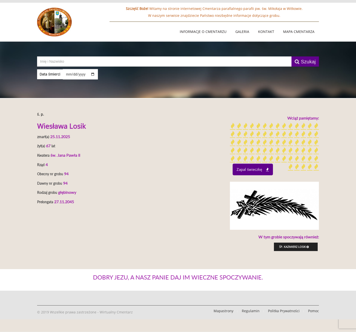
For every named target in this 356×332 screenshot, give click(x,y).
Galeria (242, 31)
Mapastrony (223, 310)
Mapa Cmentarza (298, 31)
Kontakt (266, 31)
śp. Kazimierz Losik (294, 247)
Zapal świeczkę (253, 169)
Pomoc (313, 310)
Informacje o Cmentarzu (203, 31)
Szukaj (305, 61)
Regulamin (251, 310)
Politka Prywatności (284, 310)
